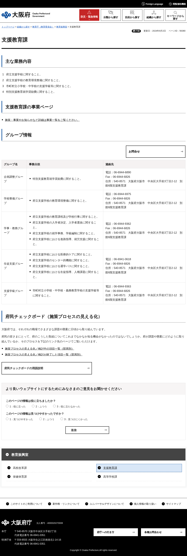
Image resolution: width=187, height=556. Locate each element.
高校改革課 (20, 467)
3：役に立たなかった (68, 406)
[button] (152, 3)
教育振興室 (61, 27)
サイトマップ (173, 504)
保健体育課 (20, 476)
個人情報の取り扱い (145, 504)
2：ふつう (41, 406)
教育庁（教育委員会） (43, 27)
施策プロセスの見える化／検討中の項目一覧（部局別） (39, 348)
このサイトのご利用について (26, 504)
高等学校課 (110, 476)
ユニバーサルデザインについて (107, 504)
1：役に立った (18, 406)
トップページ (8, 27)
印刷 (138, 31)
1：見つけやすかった (21, 419)
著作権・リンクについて (66, 504)
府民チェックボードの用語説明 (23, 368)
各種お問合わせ (153, 532)
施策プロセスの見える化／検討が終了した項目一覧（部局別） (43, 354)
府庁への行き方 (105, 532)
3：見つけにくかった (76, 419)
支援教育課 (110, 467)
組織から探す (23, 27)
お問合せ (134, 151)
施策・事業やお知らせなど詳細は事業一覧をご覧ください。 (42, 120)
